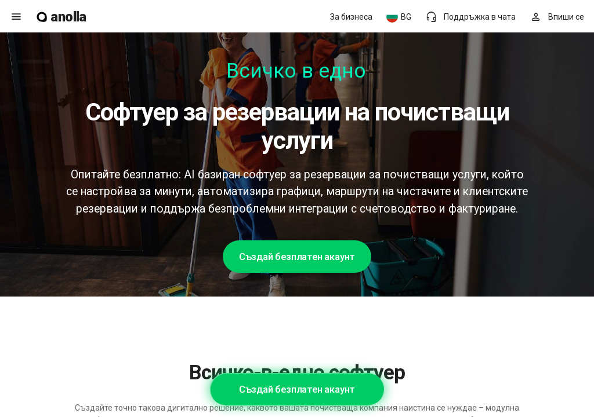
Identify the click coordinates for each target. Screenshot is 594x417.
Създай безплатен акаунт (297, 256)
